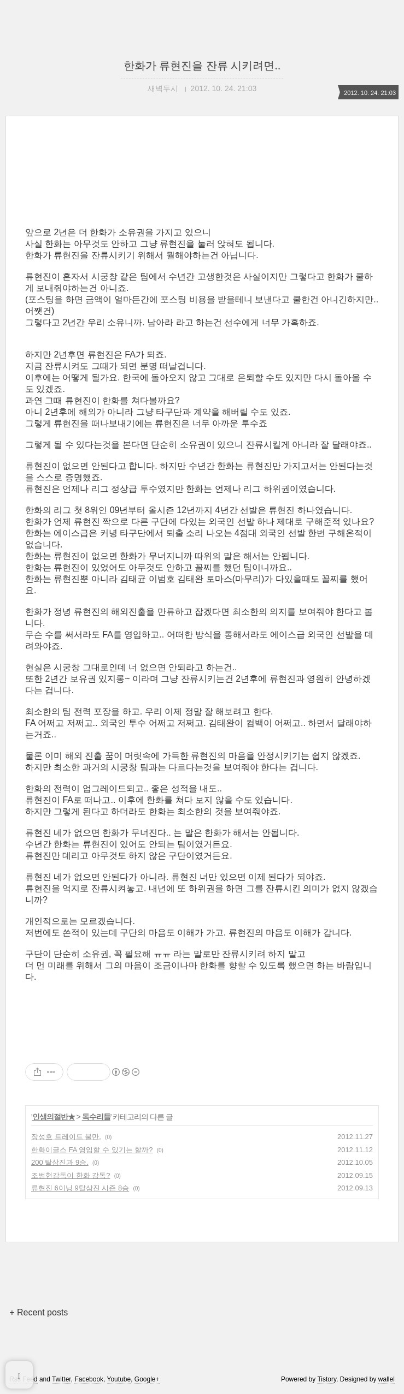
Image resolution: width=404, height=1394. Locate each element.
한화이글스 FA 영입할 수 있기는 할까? (92, 1150)
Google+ (147, 1379)
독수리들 (96, 1116)
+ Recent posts (38, 1312)
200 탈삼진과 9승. (60, 1162)
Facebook (88, 1379)
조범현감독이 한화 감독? (70, 1175)
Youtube (119, 1379)
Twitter (61, 1379)
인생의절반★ (53, 1116)
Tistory (326, 1379)
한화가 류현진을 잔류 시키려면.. (202, 65)
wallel (386, 1379)
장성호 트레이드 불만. (66, 1137)
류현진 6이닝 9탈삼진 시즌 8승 (80, 1188)
